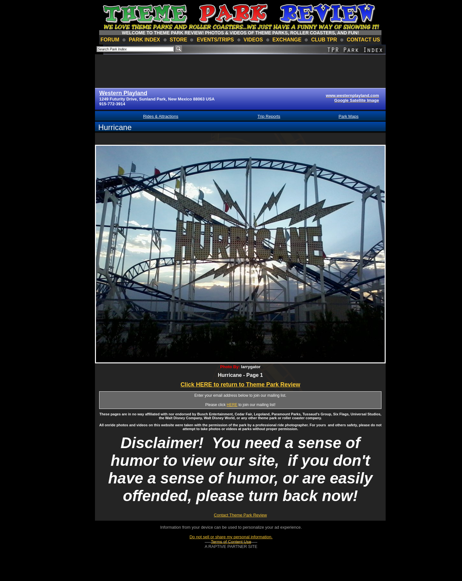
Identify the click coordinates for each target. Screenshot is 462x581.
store (178, 39)
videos (253, 39)
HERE (232, 405)
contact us (363, 39)
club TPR (324, 39)
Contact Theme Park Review (240, 515)
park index (144, 39)
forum (109, 39)
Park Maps (348, 116)
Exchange (287, 39)
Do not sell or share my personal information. (231, 536)
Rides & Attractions (160, 116)
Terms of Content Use (231, 541)
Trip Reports (269, 116)
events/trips (215, 39)
